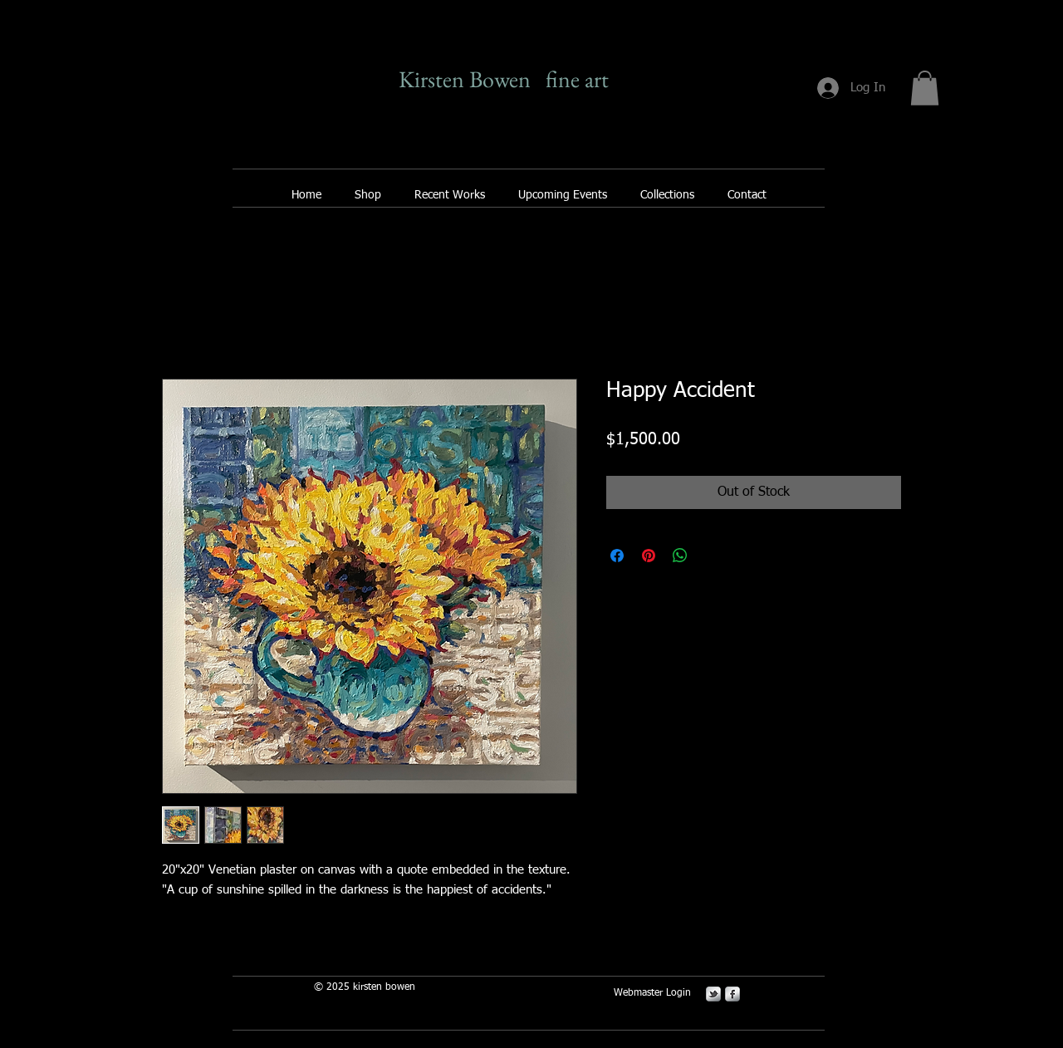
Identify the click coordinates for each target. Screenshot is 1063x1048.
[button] (924, 88)
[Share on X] (712, 556)
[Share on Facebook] (617, 556)
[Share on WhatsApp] (680, 556)
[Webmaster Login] (652, 993)
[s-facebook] (732, 994)
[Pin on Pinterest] (649, 556)
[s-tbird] (713, 994)
